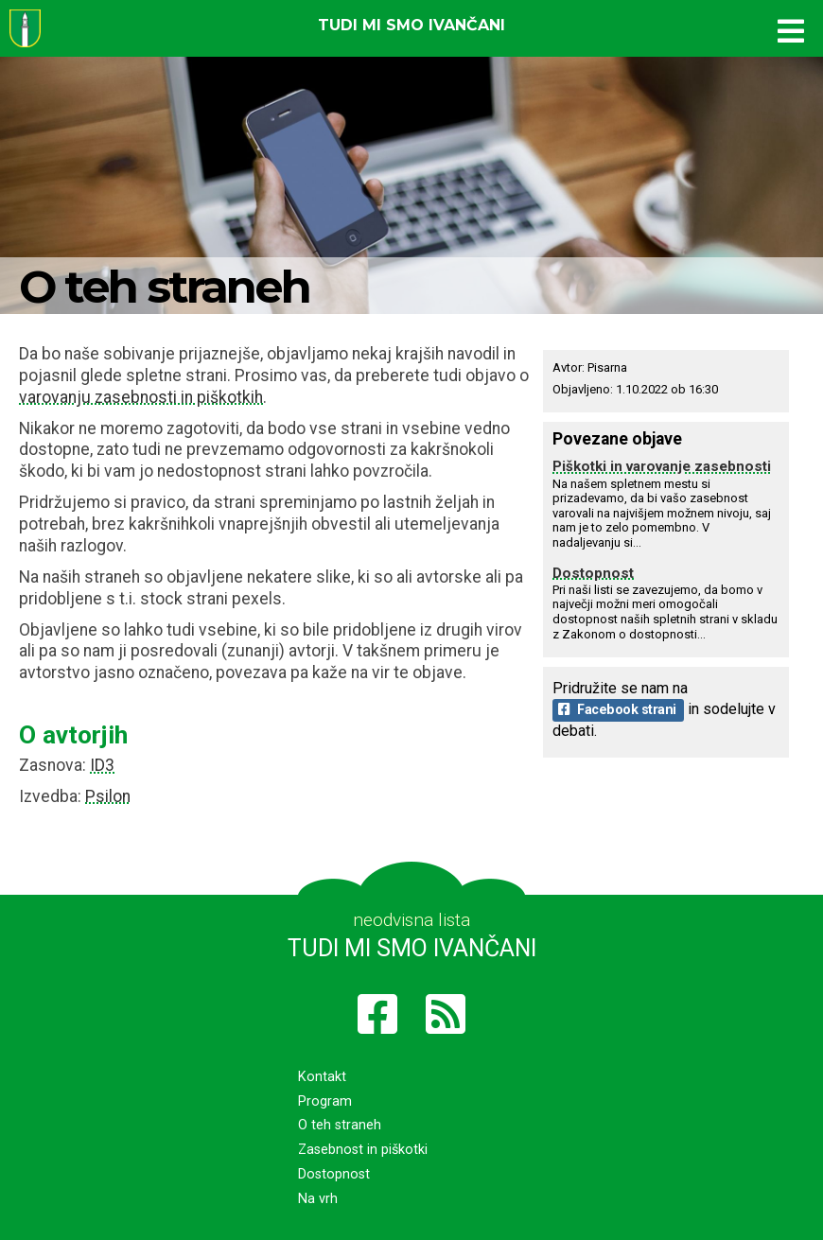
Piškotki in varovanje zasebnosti (661, 466)
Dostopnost (593, 573)
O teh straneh (339, 1125)
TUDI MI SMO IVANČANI (412, 948)
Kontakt (322, 1077)
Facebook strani (617, 710)
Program (325, 1101)
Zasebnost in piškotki (363, 1150)
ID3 (102, 765)
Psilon (108, 796)
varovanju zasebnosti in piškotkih (141, 397)
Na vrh (318, 1199)
